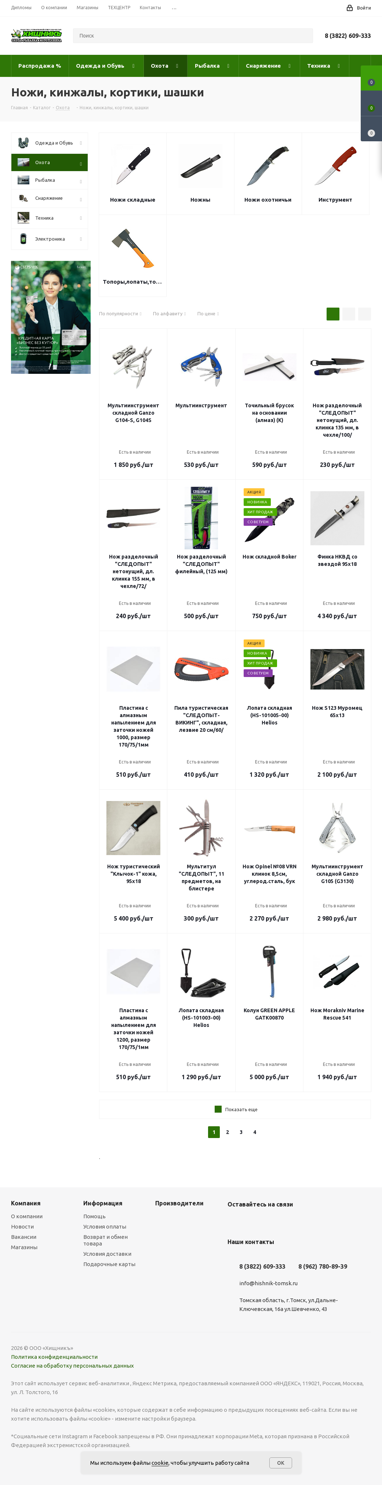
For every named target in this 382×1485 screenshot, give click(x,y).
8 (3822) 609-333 (348, 35)
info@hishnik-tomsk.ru (268, 1283)
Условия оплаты (104, 1226)
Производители (179, 1203)
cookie (160, 1463)
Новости (22, 1226)
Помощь (94, 1216)
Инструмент (335, 199)
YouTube (253, 1221)
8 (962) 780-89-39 (322, 1266)
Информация (103, 1203)
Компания (26, 1203)
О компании (27, 1216)
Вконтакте (235, 1221)
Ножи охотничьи (267, 199)
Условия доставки (107, 1254)
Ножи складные (132, 199)
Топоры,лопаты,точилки (133, 282)
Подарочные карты (109, 1264)
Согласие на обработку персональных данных (72, 1365)
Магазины (24, 1247)
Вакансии (23, 1237)
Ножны (200, 199)
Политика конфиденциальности (54, 1357)
